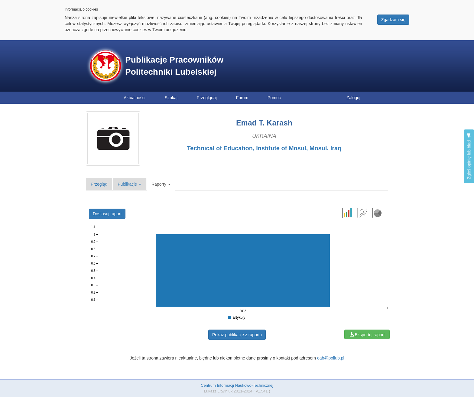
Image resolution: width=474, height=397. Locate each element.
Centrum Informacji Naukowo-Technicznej (237, 385)
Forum (242, 97)
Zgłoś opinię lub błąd (468, 156)
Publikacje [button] (129, 184)
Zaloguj (353, 97)
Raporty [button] (160, 184)
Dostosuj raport (107, 213)
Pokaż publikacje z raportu (237, 334)
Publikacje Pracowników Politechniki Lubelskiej (174, 65)
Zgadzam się (393, 19)
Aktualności (134, 97)
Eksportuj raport (367, 334)
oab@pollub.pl (330, 358)
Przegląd (99, 184)
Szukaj (171, 97)
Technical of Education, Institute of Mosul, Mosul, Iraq (264, 148)
